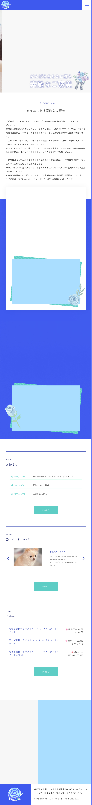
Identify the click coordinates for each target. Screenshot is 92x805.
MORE (46, 510)
